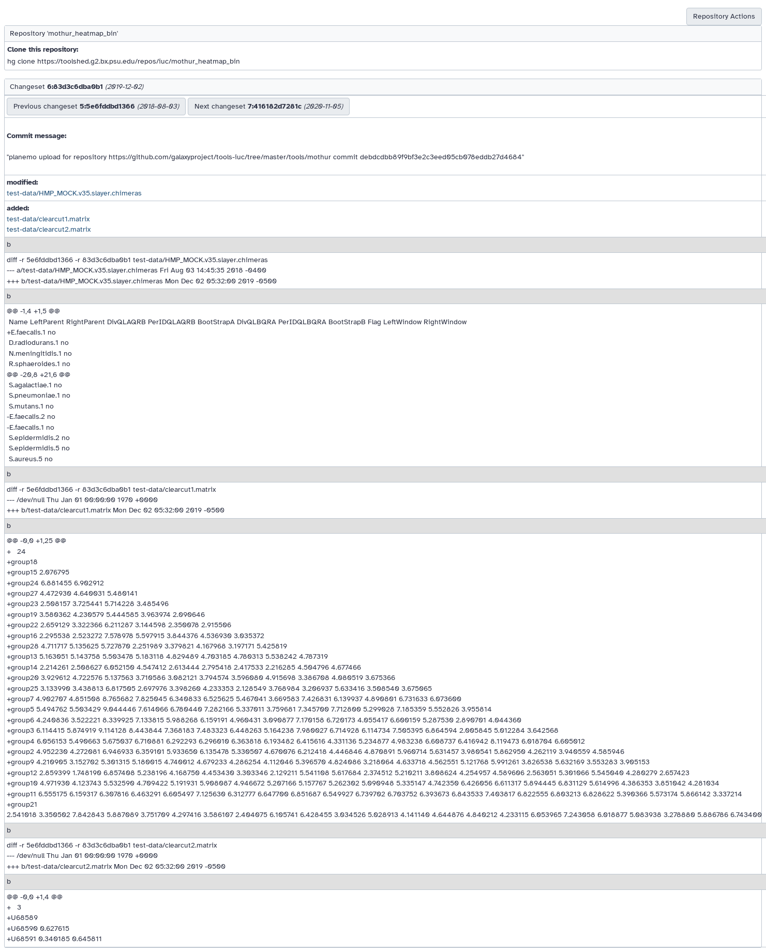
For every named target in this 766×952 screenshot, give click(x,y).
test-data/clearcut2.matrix (49, 229)
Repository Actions (724, 16)
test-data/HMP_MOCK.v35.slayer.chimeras (74, 193)
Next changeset (268, 106)
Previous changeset (96, 106)
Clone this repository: (42, 49)
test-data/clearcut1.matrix (48, 219)
